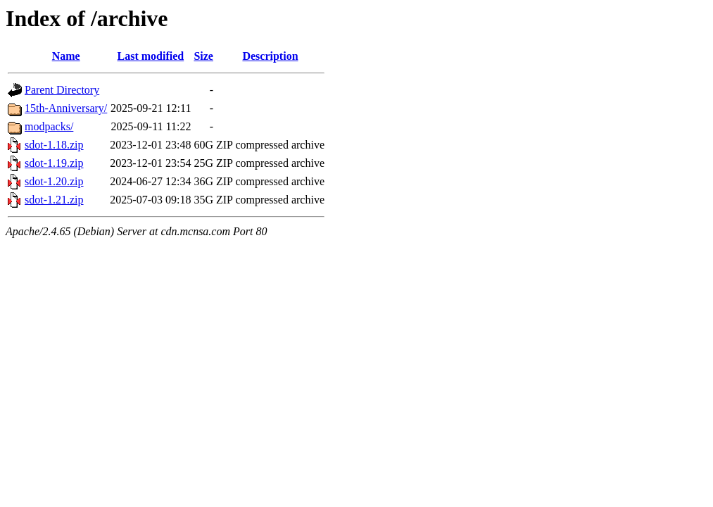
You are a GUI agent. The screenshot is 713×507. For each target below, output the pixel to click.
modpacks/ (49, 126)
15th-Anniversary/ (66, 108)
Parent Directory (62, 90)
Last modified (151, 56)
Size (203, 56)
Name (66, 56)
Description (270, 56)
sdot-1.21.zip (54, 200)
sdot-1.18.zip (54, 145)
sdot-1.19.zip (54, 163)
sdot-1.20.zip (54, 181)
